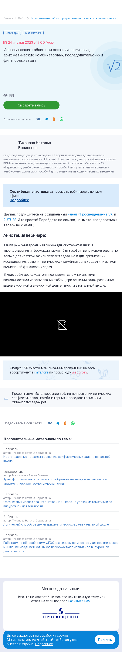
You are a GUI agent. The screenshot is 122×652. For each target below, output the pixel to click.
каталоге (41, 372)
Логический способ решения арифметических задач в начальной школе (56, 524)
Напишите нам (79, 601)
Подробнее (19, 200)
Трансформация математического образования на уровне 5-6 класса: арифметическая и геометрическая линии (55, 481)
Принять (105, 640)
